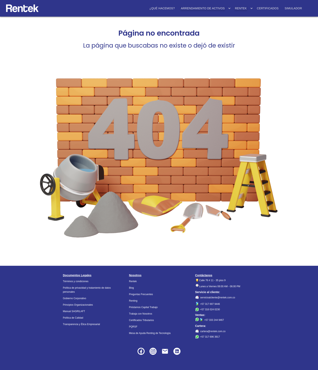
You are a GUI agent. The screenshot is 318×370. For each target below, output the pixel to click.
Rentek (133, 281)
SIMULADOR (293, 8)
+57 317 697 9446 (210, 304)
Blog (131, 287)
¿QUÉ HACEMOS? (162, 8)
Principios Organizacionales (78, 304)
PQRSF (133, 326)
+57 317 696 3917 (210, 337)
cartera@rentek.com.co (213, 331)
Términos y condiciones (75, 281)
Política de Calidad (73, 317)
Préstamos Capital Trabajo (143, 307)
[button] (205, 8)
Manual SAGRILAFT (74, 311)
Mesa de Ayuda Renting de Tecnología (150, 333)
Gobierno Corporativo (74, 298)
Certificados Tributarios (141, 320)
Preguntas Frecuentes (141, 294)
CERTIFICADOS (268, 8)
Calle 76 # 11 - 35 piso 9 (212, 280)
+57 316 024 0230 (210, 309)
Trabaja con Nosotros (140, 313)
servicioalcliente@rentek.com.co (217, 297)
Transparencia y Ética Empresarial (81, 324)
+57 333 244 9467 (214, 320)
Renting (133, 300)
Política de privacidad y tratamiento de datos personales (87, 289)
